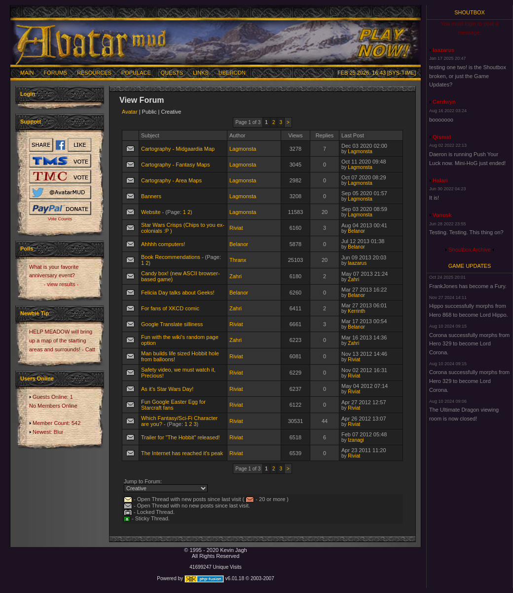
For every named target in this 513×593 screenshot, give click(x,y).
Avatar (130, 112)
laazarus (357, 263)
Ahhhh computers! (163, 244)
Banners (151, 196)
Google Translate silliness (172, 324)
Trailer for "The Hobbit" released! (180, 437)
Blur (59, 432)
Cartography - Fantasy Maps (175, 165)
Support (30, 122)
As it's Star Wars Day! (167, 389)
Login (27, 94)
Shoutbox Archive (469, 250)
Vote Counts (60, 218)
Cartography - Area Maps (171, 180)
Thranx (237, 260)
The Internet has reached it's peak (182, 453)
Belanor (356, 231)
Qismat (442, 137)
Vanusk (442, 215)
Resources (94, 73)
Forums (56, 73)
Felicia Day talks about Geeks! (178, 293)
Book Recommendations (170, 257)
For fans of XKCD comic (170, 308)
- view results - (61, 284)
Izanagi (356, 440)
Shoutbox (469, 12)
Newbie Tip (34, 313)
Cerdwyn (444, 102)
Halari (440, 180)
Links (201, 73)
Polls (26, 249)
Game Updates (469, 266)
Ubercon (232, 73)
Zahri (235, 276)
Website (151, 212)
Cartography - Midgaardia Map (178, 149)
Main (27, 73)
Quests (172, 73)
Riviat (236, 228)
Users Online (37, 378)
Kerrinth (356, 311)
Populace (136, 73)
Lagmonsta (242, 149)
